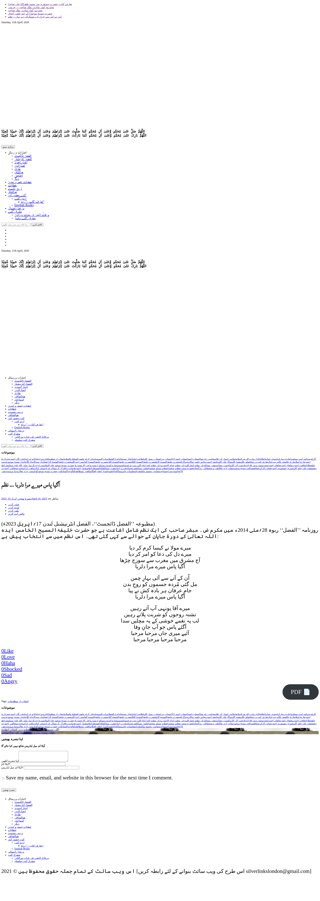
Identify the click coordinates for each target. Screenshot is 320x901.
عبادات (195, 469)
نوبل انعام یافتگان (99, 472)
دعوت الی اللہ (237, 467)
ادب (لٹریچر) (247, 460)
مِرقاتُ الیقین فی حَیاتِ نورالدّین (31, 216)
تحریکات (281, 463)
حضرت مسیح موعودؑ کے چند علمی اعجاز (30, 13)
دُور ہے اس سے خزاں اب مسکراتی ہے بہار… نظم (35, 16)
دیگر (16, 180)
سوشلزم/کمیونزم (112, 467)
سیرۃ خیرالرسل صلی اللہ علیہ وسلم (26, 467)
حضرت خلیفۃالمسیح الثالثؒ (144, 463)
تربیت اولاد (273, 463)
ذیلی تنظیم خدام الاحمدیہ (173, 467)
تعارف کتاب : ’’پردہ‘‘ (32, 203)
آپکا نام (5, 767)
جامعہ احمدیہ (211, 463)
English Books (24, 206)
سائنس (123, 467)
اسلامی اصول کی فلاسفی (224, 460)
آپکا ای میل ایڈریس (12, 770)
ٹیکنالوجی (73, 472)
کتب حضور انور (17, 196)
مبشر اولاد (40, 469)
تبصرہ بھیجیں (24, 500)
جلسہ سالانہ (194, 463)
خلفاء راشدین (286, 467)
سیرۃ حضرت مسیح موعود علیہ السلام (62, 467)
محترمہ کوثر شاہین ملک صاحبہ (25, 10)
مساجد (163, 472)
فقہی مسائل (110, 469)
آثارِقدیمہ (311, 460)
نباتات (114, 472)
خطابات (12, 186)
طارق (17, 170)
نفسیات (109, 472)
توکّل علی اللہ (225, 463)
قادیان (92, 469)
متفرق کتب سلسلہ (25, 219)
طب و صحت (213, 469)
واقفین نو (86, 472)
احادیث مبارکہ (284, 460)
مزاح (169, 472)
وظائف (79, 472)
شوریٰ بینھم (288, 469)
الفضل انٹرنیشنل (23, 160)
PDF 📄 (300, 693)
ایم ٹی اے (30, 460)
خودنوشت (264, 467)
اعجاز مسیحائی (126, 460)
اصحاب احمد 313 (180, 460)
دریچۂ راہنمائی (16, 209)
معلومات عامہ (128, 472)
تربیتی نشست (15, 189)
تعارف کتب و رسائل (259, 463)
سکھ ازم (99, 467)
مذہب (173, 472)
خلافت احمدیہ (299, 467)
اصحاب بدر (166, 460)
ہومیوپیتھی (6, 472)
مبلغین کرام (29, 469)
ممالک (119, 472)
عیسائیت (129, 469)
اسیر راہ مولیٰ (206, 460)
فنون (97, 469)
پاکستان (65, 472)
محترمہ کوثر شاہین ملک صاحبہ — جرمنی (31, 7)
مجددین (20, 469)
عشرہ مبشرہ (186, 469)
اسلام (238, 460)
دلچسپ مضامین (223, 467)
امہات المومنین (102, 460)
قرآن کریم (60, 469)
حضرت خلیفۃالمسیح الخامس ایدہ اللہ (89, 463)
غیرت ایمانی (120, 469)
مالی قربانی (50, 469)
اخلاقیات (262, 460)
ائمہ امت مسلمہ (299, 460)
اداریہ (256, 460)
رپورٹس (129, 467)
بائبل (24, 460)
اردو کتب (20, 199)
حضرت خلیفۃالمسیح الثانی (120, 463)
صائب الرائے (265, 469)
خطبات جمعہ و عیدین (20, 183)
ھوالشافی (18, 173)
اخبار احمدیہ (20, 163)
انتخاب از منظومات (56, 460)
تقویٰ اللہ (236, 463)
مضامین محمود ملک (151, 472)
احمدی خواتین (271, 460)
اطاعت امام (138, 460)
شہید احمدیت (277, 469)
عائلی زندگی (203, 469)
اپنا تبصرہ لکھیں (10, 764)
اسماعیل (18, 176)
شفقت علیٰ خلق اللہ (303, 469)
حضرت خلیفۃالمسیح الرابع (58, 463)
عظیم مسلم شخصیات (157, 469)
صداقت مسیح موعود (244, 469)
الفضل (111, 460)
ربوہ (135, 467)
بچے (7, 460)
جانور (202, 463)
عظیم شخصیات (173, 469)
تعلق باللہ (245, 463)
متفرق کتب (15, 212)
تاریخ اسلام (299, 463)
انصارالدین (19, 166)
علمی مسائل (142, 469)
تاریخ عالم (289, 463)
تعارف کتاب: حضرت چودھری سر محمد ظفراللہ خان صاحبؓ (40, 4)
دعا (245, 467)
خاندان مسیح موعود (17, 463)
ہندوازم (15, 472)
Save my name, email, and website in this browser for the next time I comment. (89, 781)
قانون (88, 469)
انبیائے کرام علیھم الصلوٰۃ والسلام (79, 460)
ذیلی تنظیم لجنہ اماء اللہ (149, 467)
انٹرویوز (44, 460)
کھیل (36, 472)
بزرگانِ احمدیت (16, 460)
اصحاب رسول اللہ (152, 460)
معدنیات (138, 472)
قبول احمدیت (80, 469)
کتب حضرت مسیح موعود (50, 472)
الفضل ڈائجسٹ (22, 157)
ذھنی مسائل (210, 467)
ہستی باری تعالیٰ (26, 472)
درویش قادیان (253, 467)
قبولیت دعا (70, 469)
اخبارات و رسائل (17, 153)
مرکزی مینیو (8, 147)
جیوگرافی (184, 463)
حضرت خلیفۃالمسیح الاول (168, 463)
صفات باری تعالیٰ (226, 469)
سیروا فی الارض (87, 467)
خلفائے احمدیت (274, 467)
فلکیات (101, 469)
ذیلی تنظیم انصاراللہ (195, 467)
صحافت (257, 469)
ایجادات (37, 460)
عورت (134, 469)
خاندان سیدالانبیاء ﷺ (36, 463)
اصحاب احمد (194, 460)
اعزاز (116, 460)
